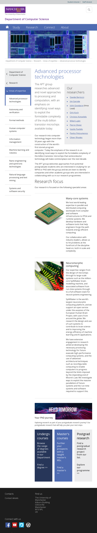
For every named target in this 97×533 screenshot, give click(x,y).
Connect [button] (49, 27)
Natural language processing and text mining (18, 177)
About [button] (65, 27)
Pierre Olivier (76, 125)
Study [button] (16, 27)
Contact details (11, 498)
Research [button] (32, 27)
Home (7, 27)
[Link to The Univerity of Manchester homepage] (15, 11)
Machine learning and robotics (19, 151)
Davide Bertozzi (77, 97)
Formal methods (16, 120)
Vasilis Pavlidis (76, 129)
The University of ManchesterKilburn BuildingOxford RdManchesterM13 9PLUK (43, 504)
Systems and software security (17, 190)
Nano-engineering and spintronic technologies (17, 163)
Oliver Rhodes (76, 137)
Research (37, 61)
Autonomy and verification (16, 111)
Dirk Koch (74, 112)
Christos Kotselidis (78, 116)
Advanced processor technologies (73, 61)
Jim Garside (75, 101)
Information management (15, 140)
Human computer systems (17, 129)
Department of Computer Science (19, 61)
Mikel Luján (75, 121)
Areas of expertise (50, 61)
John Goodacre (76, 105)
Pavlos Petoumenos (79, 133)
